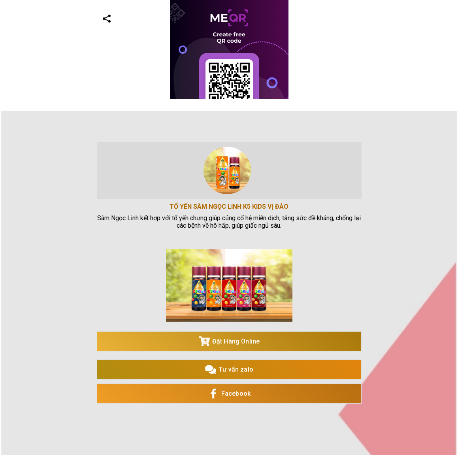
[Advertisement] (226, 154)
